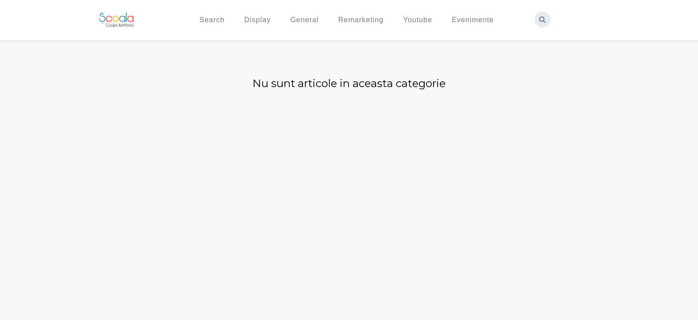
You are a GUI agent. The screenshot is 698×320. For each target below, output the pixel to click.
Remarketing (361, 20)
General (304, 20)
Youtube (417, 20)
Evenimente (473, 20)
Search (212, 20)
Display (257, 20)
